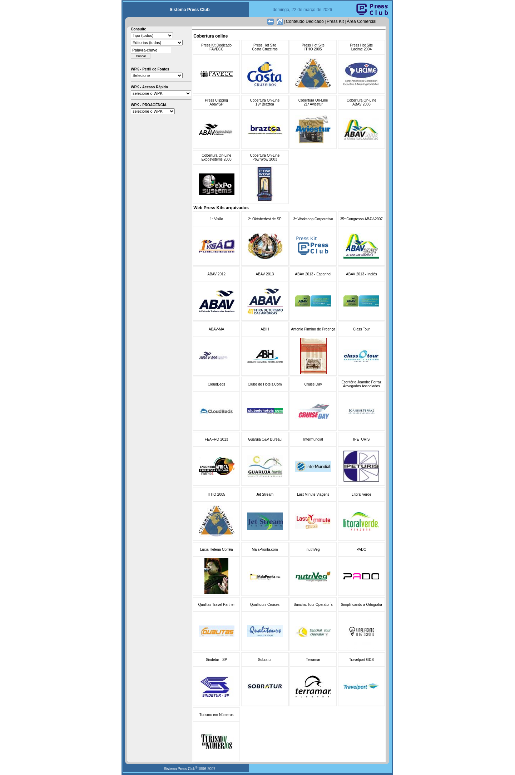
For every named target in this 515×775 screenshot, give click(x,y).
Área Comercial (361, 21)
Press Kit (335, 21)
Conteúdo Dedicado (305, 21)
